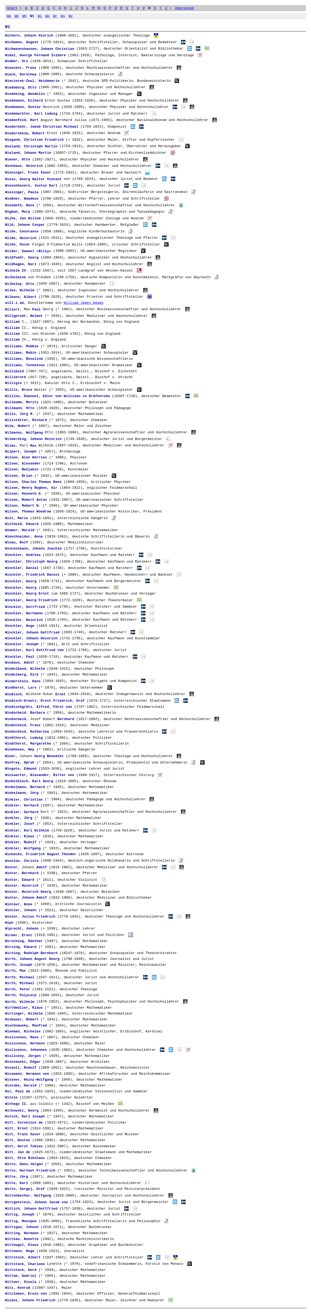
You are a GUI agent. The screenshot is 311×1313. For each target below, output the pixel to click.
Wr (55, 16)
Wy (70, 16)
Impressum (184, 8)
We (17, 16)
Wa (9, 16)
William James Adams (84, 302)
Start (12, 8)
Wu (63, 16)
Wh (24, 16)
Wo (47, 16)
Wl (40, 16)
